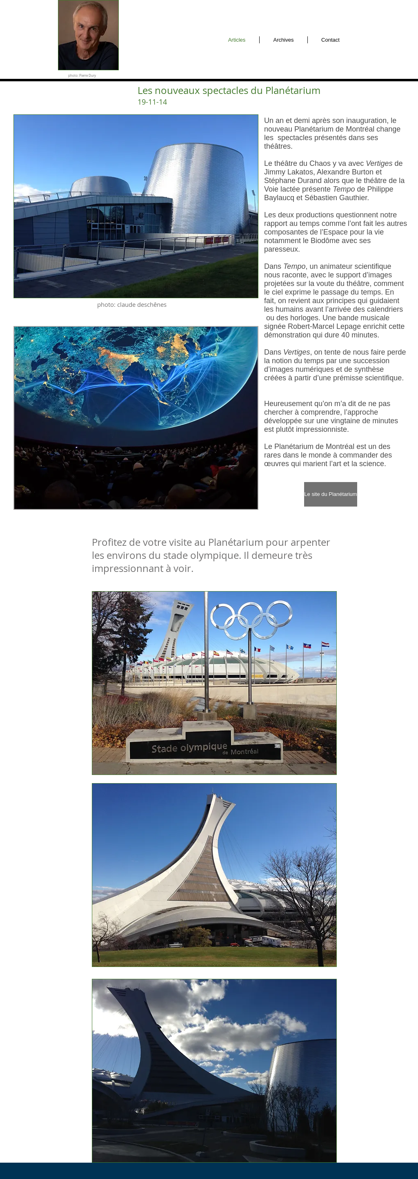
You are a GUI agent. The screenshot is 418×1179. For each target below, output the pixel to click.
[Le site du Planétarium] (330, 494)
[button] (135, 418)
